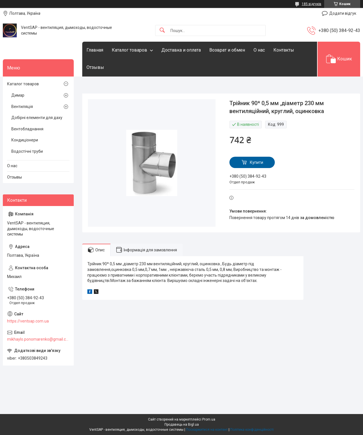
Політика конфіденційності (252, 430)
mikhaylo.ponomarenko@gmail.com (38, 339)
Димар (17, 95)
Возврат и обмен (227, 50)
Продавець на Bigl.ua (181, 424)
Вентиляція (22, 106)
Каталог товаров (129, 50)
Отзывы (95, 67)
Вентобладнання (27, 129)
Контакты (283, 50)
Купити (256, 162)
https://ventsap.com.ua (28, 321)
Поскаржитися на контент (207, 430)
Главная (94, 50)
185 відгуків (311, 4)
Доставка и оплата (181, 50)
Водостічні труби (27, 151)
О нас (259, 50)
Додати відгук (342, 13)
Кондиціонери (24, 140)
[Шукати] (162, 30)
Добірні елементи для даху (36, 117)
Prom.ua (208, 419)
